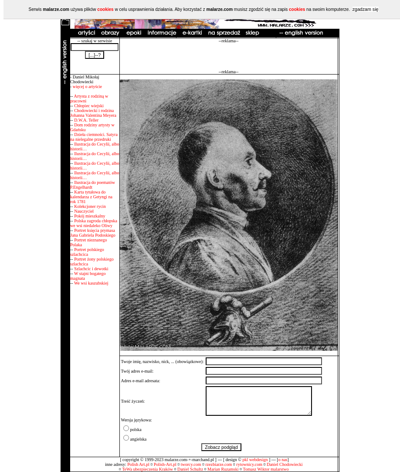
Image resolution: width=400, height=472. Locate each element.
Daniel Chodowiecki (284, 464)
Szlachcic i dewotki (91, 268)
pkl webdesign (255, 459)
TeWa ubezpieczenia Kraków (147, 469)
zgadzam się (366, 9)
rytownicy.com (249, 464)
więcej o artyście (87, 86)
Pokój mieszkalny (89, 216)
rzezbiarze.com (219, 464)
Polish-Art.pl (165, 464)
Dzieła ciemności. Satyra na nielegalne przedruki (94, 137)
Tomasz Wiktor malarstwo (265, 469)
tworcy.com (191, 464)
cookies (105, 9)
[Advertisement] (229, 56)
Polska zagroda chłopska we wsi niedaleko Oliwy (93, 223)
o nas (283, 459)
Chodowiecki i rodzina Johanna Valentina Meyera (93, 113)
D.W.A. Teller (86, 120)
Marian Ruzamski (222, 469)
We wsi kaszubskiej (91, 283)
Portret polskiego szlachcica (87, 252)
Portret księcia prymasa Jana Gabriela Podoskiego (92, 233)
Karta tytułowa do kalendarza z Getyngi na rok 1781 (91, 197)
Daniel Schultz (190, 469)
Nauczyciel (84, 211)
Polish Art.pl (138, 464)
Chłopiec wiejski (89, 105)
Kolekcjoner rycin (89, 206)
